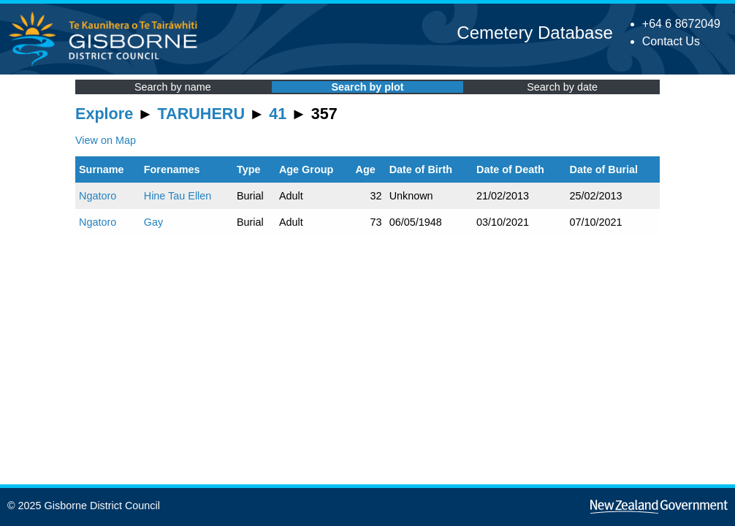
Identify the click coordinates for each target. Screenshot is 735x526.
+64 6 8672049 (681, 24)
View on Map (105, 140)
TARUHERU (201, 113)
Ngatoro (97, 196)
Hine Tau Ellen (178, 196)
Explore (104, 113)
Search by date (562, 87)
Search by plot (367, 87)
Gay (153, 222)
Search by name (172, 87)
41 (277, 113)
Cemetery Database (534, 32)
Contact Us (671, 41)
